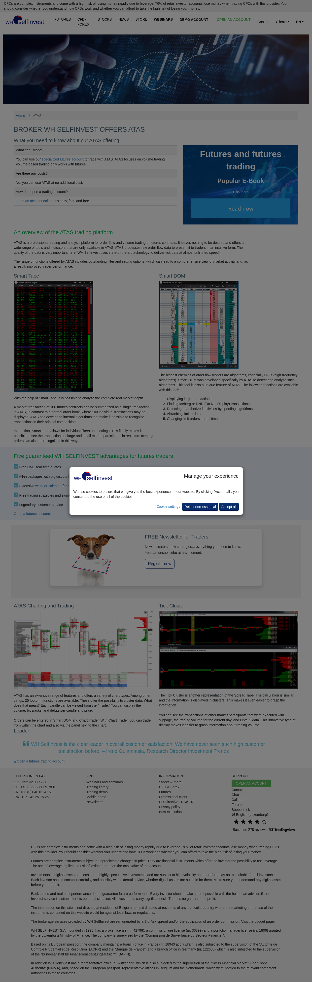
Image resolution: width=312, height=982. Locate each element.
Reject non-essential (200, 507)
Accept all (229, 507)
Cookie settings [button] (168, 506)
